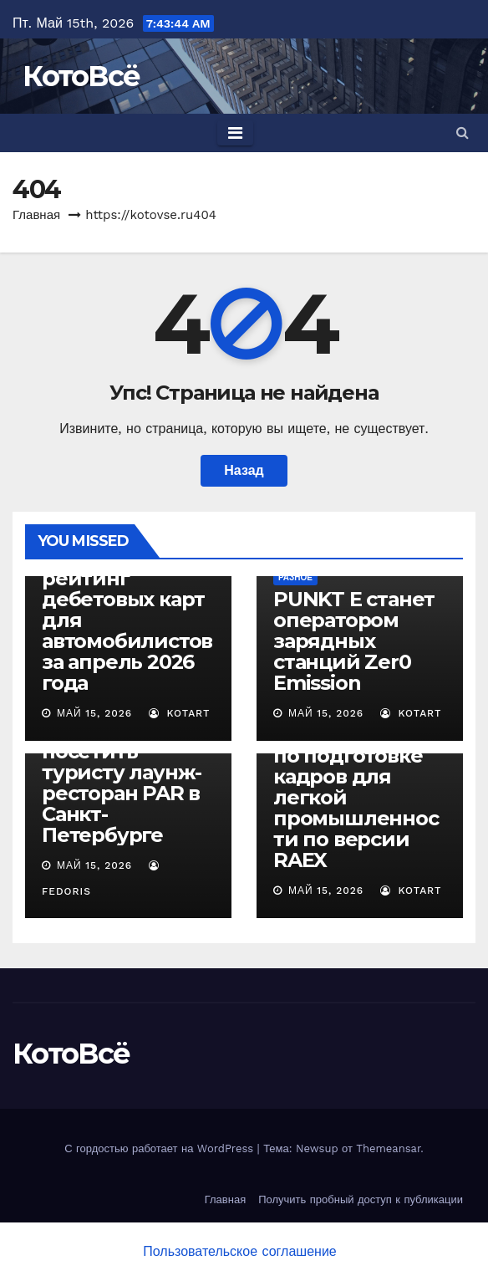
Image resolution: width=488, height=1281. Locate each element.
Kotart (180, 713)
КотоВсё (81, 76)
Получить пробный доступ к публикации (360, 1199)
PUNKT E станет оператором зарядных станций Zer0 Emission (354, 641)
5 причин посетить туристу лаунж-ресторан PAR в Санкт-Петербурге (121, 782)
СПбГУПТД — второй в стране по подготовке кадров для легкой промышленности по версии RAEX (356, 787)
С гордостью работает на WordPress (160, 1148)
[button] (462, 132)
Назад (243, 470)
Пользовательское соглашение (239, 1251)
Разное (295, 577)
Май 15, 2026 (94, 713)
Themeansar (388, 1148)
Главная (36, 214)
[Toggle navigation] (235, 132)
